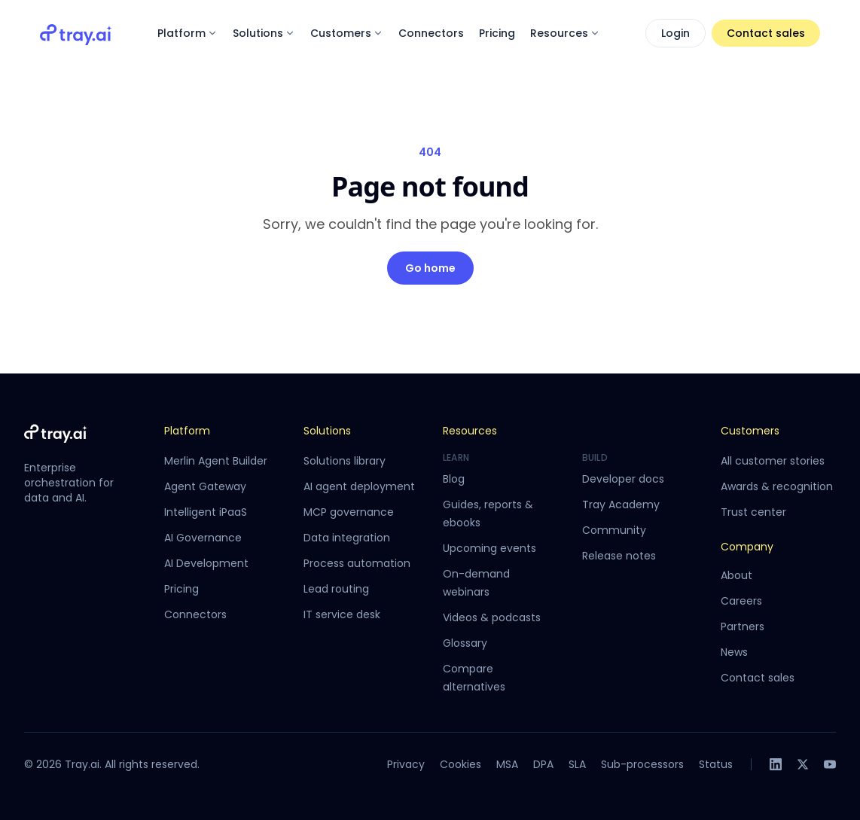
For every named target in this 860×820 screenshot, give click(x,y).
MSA (507, 764)
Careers (741, 600)
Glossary (465, 643)
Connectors (431, 33)
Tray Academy (621, 504)
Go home (430, 268)
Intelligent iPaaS (205, 512)
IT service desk (341, 614)
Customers (346, 33)
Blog (454, 478)
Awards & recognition (777, 486)
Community (614, 530)
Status (716, 764)
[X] (803, 764)
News (734, 652)
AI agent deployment (359, 486)
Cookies (460, 764)
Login (675, 33)
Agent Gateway (205, 486)
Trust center (753, 512)
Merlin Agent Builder (215, 460)
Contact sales (766, 33)
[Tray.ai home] (76, 33)
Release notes (619, 555)
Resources (565, 33)
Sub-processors (642, 764)
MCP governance (348, 512)
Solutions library (344, 460)
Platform (187, 33)
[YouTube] (830, 764)
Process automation (356, 563)
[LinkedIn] (776, 764)
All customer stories (773, 460)
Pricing (497, 33)
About (736, 575)
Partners (742, 626)
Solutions (264, 33)
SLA (577, 764)
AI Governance (203, 537)
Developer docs (623, 478)
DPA (543, 764)
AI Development (206, 563)
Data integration (346, 537)
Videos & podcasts (492, 617)
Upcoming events (489, 548)
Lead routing (336, 588)
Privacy (406, 764)
